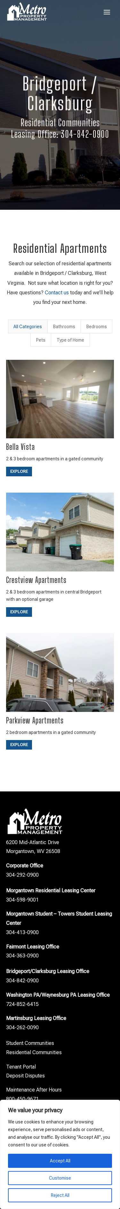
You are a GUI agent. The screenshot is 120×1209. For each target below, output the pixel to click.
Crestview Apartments (36, 580)
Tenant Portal (21, 1067)
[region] (60, 1154)
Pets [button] (40, 340)
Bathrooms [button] (64, 326)
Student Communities (30, 1043)
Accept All (60, 1160)
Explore (19, 471)
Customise (60, 1178)
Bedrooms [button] (96, 326)
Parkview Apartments (35, 720)
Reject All (60, 1195)
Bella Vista (20, 446)
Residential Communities (34, 1052)
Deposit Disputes (25, 1076)
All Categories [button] (27, 326)
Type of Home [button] (70, 340)
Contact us (57, 293)
